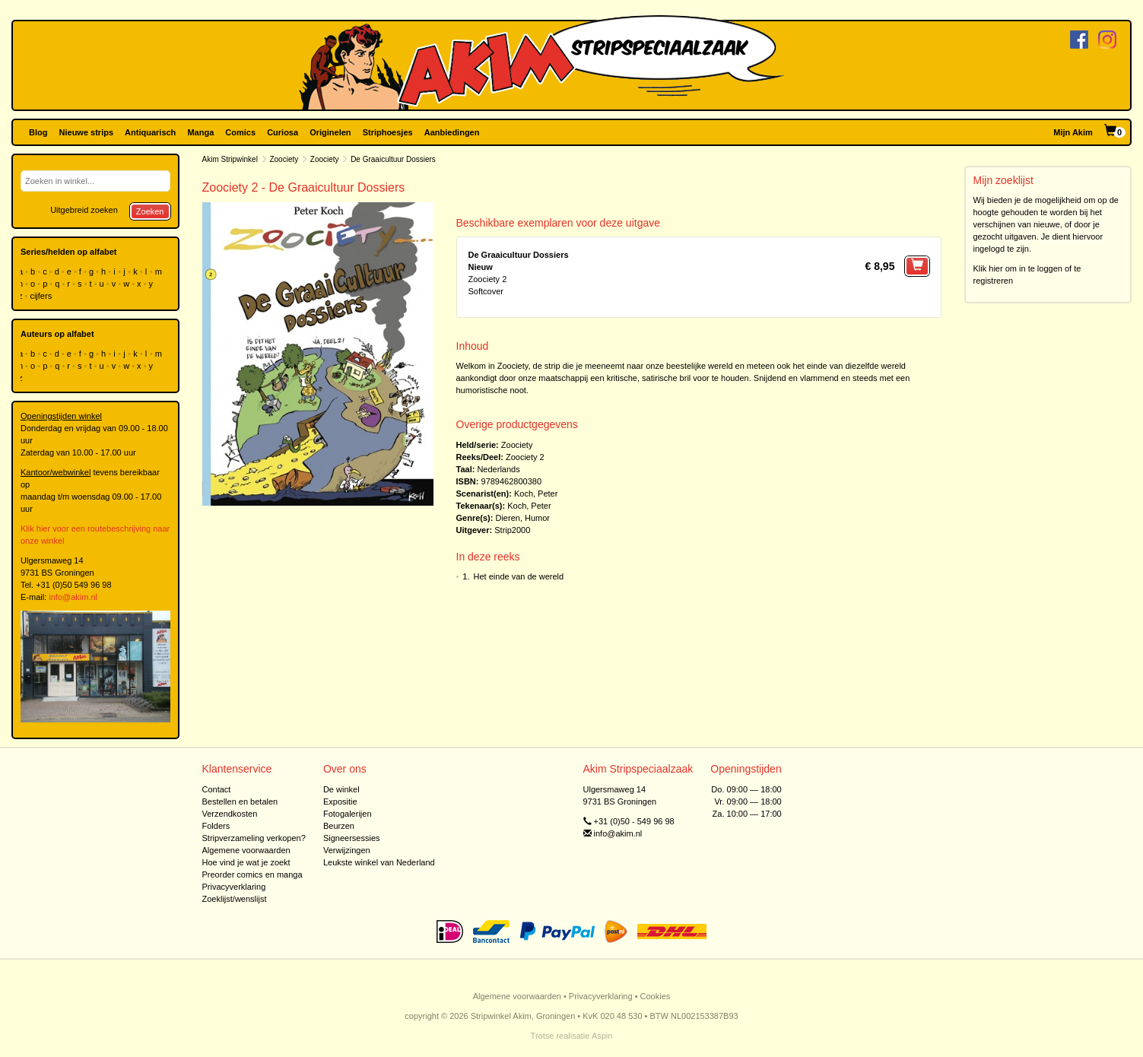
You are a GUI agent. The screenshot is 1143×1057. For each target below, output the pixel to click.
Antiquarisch (150, 132)
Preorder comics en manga (252, 874)
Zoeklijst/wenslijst (234, 898)
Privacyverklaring (234, 886)
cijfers (42, 295)
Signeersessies (351, 838)
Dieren (507, 517)
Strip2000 (512, 530)
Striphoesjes (388, 132)
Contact (216, 789)
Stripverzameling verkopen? (254, 838)
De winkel (341, 789)
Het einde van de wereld (519, 576)
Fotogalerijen (347, 813)
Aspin (602, 1035)
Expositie (340, 801)
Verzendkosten (230, 813)
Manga (200, 132)
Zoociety (283, 159)
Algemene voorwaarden (246, 850)
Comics (240, 132)
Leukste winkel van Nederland (379, 862)
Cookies (655, 996)
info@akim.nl (73, 597)
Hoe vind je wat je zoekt (246, 862)
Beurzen (338, 825)
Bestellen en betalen (240, 801)
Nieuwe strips (86, 132)
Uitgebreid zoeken (84, 209)
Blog (38, 132)
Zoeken (150, 211)
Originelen (330, 132)
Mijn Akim (1073, 132)
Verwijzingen (346, 850)
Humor (537, 517)
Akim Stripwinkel (230, 159)
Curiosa (282, 132)
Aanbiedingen (452, 132)
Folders (216, 825)
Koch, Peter (535, 493)
